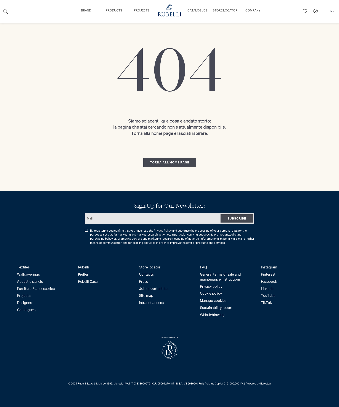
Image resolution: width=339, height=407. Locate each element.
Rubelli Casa (88, 281)
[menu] (169, 11)
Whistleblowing (212, 314)
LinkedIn (267, 288)
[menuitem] (86, 10)
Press (143, 281)
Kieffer (83, 274)
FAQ (203, 267)
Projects (23, 295)
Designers (25, 302)
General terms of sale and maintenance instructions (220, 276)
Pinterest (268, 274)
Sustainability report (216, 307)
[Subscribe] (237, 218)
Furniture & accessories (36, 288)
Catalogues (26, 309)
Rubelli (83, 267)
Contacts (146, 274)
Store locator (149, 267)
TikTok (266, 302)
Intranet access (151, 302)
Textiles (23, 267)
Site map (146, 295)
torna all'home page (169, 162)
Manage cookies (213, 300)
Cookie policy (211, 293)
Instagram (269, 267)
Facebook (269, 281)
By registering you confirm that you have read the (169, 237)
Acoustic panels (30, 281)
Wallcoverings (28, 274)
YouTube (268, 295)
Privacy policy (211, 286)
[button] (332, 11)
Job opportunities (153, 288)
